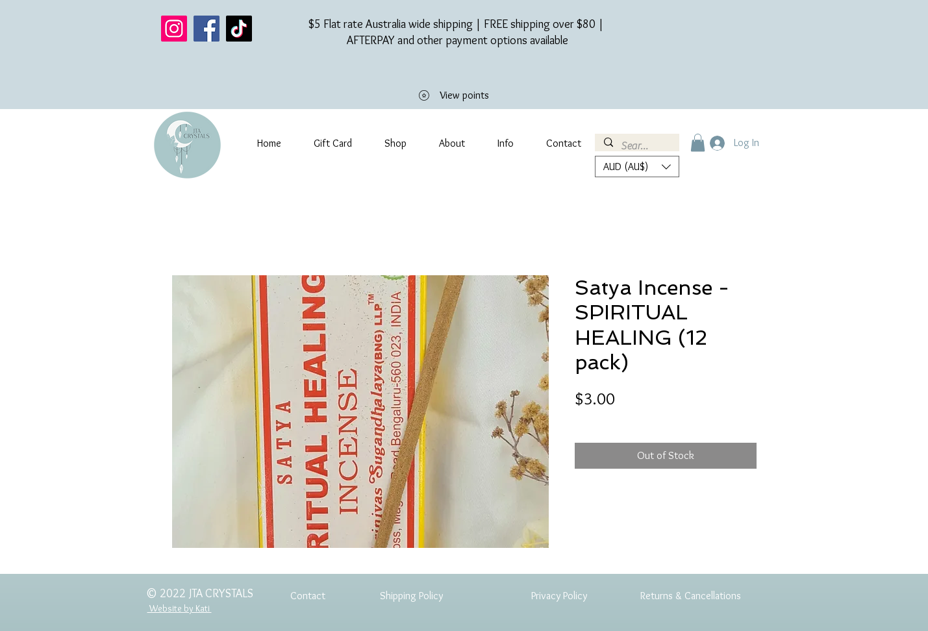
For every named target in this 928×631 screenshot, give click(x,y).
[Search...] (636, 146)
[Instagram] (174, 29)
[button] (697, 142)
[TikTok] (239, 29)
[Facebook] (206, 29)
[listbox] (637, 166)
